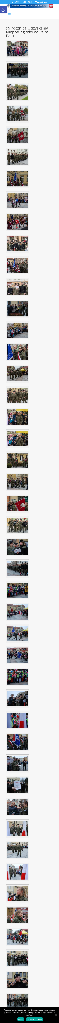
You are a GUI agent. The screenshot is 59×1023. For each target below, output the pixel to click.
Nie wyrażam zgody (34, 1019)
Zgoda (20, 1019)
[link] (3, 9)
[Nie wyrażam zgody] (56, 1015)
